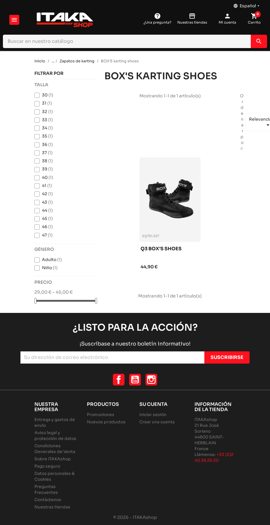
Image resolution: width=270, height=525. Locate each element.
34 (47, 128)
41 (47, 185)
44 (47, 210)
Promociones (100, 414)
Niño (49, 267)
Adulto (52, 259)
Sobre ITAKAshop (52, 458)
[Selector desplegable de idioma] (247, 4)
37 (47, 152)
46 (47, 226)
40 (47, 177)
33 (47, 119)
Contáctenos (47, 499)
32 (47, 111)
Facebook (119, 379)
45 (47, 218)
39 (47, 169)
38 (47, 160)
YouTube (135, 379)
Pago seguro (47, 466)
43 (47, 202)
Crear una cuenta (157, 421)
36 (47, 144)
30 (47, 95)
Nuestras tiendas (52, 507)
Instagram (151, 379)
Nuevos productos (106, 421)
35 (47, 136)
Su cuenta (153, 404)
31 (47, 103)
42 (47, 193)
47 (47, 235)
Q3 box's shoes (161, 249)
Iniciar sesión (152, 414)
